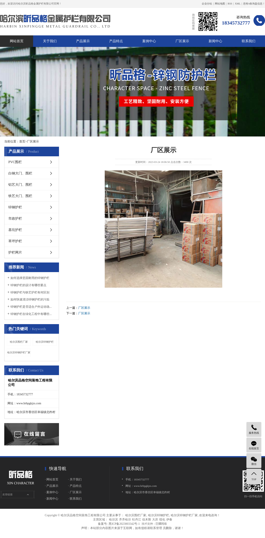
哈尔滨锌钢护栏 (45, 341)
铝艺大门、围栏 (20, 184)
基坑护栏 (15, 230)
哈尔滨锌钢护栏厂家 (18, 352)
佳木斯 (146, 519)
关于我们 (50, 41)
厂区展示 (182, 41)
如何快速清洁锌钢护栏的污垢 (29, 299)
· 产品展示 (51, 485)
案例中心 (149, 41)
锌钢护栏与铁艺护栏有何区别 (29, 292)
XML (238, 3)
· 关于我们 (75, 479)
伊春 (169, 519)
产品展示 (83, 41)
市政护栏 (15, 218)
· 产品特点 (75, 485)
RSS (230, 3)
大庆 (155, 519)
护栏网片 (15, 252)
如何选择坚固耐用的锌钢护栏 (29, 278)
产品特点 (116, 41)
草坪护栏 (15, 241)
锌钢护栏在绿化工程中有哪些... (31, 314)
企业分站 (207, 3)
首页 (22, 141)
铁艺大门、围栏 (20, 196)
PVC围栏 (15, 162)
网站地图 (220, 3)
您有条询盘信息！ (254, 3)
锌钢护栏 (15, 207)
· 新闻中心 (51, 498)
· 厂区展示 (75, 492)
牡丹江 (136, 519)
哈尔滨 (113, 519)
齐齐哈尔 (125, 519)
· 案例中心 (51, 492)
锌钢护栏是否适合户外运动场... (31, 306)
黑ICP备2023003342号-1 (124, 523)
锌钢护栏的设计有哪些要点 (28, 285)
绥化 (162, 519)
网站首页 (17, 41)
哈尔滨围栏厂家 (19, 341)
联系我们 (248, 41)
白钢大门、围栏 (20, 173)
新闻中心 (215, 41)
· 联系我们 (75, 498)
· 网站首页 (51, 479)
